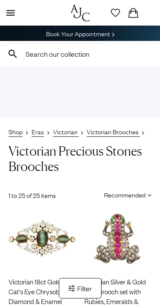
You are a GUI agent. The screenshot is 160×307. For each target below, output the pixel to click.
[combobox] (80, 54)
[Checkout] (133, 13)
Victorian (66, 131)
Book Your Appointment (80, 33)
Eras (38, 131)
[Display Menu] (9, 13)
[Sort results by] (124, 194)
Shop (16, 131)
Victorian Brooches (113, 131)
